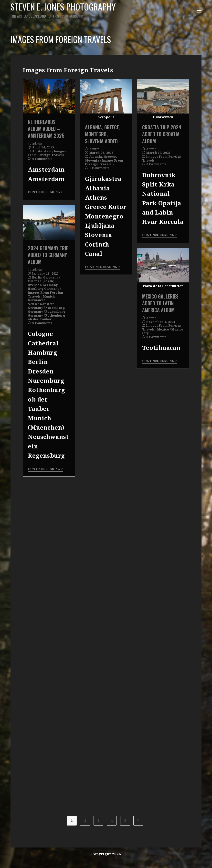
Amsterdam (42, 151)
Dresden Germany (43, 285)
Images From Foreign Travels (47, 153)
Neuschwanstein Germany (41, 306)
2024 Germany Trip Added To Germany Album (48, 254)
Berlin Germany (45, 277)
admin (37, 143)
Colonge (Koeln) (41, 281)
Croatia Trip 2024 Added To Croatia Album (161, 134)
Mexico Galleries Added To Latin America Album (160, 303)
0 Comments (42, 159)
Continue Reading (45, 192)
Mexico (163, 329)
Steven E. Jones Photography (66, 9)
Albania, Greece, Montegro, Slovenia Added (102, 134)
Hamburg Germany (43, 288)
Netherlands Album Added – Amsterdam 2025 (46, 128)
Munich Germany (41, 298)
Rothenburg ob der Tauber (46, 317)
